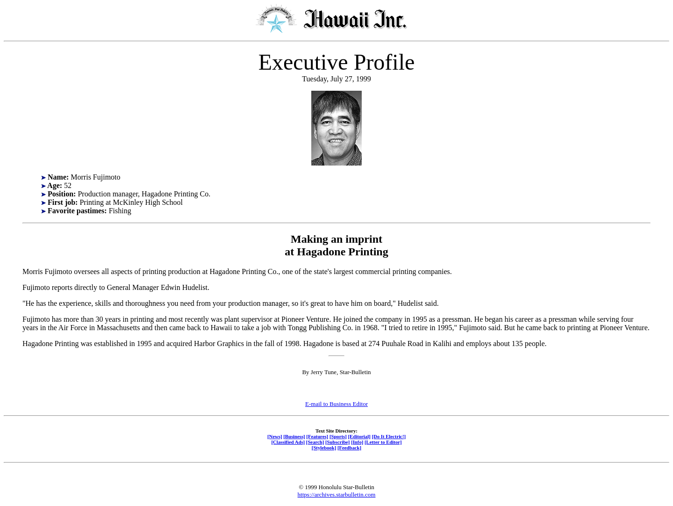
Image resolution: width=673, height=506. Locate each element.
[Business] (294, 436)
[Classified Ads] (288, 442)
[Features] (317, 436)
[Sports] (338, 436)
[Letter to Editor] (383, 442)
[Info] (357, 442)
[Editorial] (359, 436)
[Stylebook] (324, 447)
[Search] (315, 442)
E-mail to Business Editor (336, 403)
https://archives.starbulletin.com (337, 494)
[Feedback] (349, 447)
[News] (274, 436)
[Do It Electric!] (389, 436)
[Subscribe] (337, 442)
